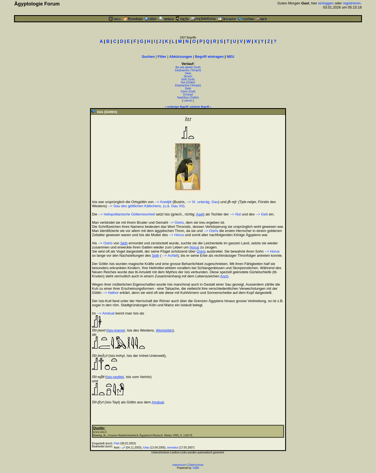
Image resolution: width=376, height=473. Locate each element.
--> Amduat (106, 313)
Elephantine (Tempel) (188, 70)
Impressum (179, 464)
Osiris (201, 251)
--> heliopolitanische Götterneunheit (126, 214)
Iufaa (146, 447)
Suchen (148, 56)
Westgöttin (164, 330)
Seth (124, 243)
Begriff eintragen (209, 56)
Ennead (188, 94)
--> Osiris (176, 222)
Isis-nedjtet (115, 377)
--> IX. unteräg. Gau (202, 202)
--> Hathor (110, 293)
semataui (172, 447)
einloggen (326, 3)
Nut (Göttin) (188, 82)
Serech (188, 76)
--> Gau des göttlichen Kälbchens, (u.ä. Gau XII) (146, 206)
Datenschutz (196, 464)
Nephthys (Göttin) (188, 97)
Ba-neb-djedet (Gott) (187, 67)
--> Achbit (169, 255)
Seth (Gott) (188, 79)
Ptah (116, 443)
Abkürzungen (180, 56)
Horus (194, 247)
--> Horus (176, 235)
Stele (188, 73)
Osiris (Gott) (188, 91)
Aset (199, 214)
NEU (230, 56)
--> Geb (261, 214)
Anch (224, 276)
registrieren (352, 3)
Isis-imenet (116, 330)
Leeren (188, 100)
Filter (162, 56)
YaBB (195, 467)
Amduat (158, 402)
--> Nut (235, 214)
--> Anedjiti (163, 202)
